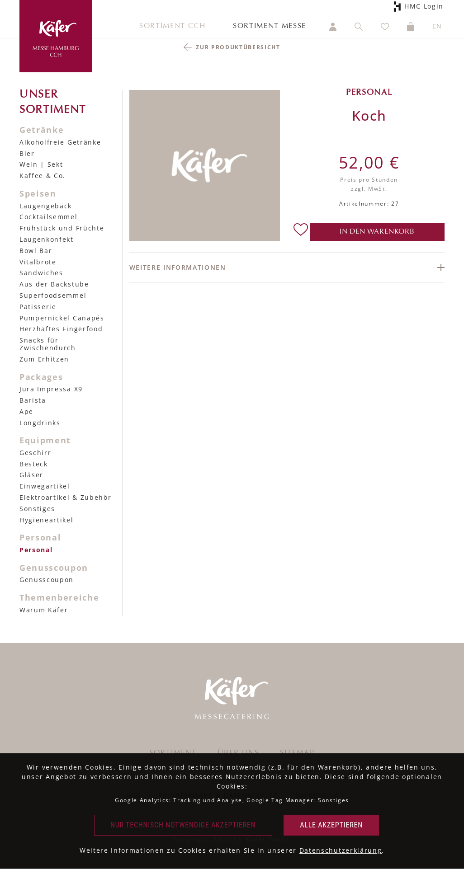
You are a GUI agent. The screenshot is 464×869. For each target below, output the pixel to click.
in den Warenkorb (377, 231)
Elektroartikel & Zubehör (65, 497)
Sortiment (173, 752)
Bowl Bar (35, 250)
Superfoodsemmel (52, 295)
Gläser (31, 474)
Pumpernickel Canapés (61, 318)
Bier (27, 153)
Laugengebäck (45, 206)
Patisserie (38, 306)
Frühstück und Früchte (61, 228)
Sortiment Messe (269, 26)
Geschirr (35, 452)
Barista (32, 400)
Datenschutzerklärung (340, 850)
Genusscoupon (46, 579)
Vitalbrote (38, 262)
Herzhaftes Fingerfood (61, 328)
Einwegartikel (44, 486)
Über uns (238, 752)
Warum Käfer (43, 610)
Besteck (33, 464)
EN (437, 26)
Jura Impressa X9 (51, 389)
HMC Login (422, 6)
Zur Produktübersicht (238, 47)
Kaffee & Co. (42, 175)
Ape (26, 411)
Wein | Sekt (41, 164)
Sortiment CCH (172, 26)
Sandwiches (41, 272)
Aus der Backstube (54, 284)
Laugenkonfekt (46, 239)
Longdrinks (40, 422)
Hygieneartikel (46, 520)
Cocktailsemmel (48, 216)
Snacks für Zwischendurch (47, 344)
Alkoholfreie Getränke (60, 142)
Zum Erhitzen (44, 359)
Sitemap (297, 752)
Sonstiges (37, 508)
